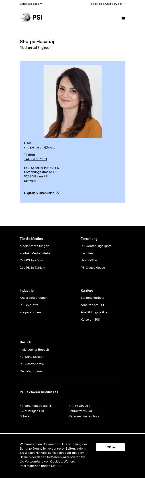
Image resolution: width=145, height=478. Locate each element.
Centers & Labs (29, 3)
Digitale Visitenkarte (39, 193)
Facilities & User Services (106, 3)
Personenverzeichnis (84, 416)
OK (109, 447)
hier (59, 466)
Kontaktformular (80, 411)
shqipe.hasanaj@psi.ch (41, 147)
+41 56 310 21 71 (35, 159)
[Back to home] (30, 17)
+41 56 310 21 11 (80, 406)
